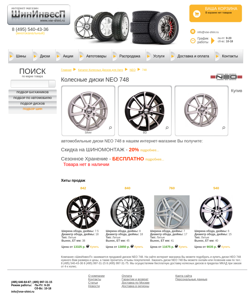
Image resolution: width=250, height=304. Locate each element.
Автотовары (92, 56)
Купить (94, 246)
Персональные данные (191, 279)
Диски (41, 56)
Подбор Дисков (32, 103)
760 (172, 188)
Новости (94, 286)
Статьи (93, 282)
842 (83, 188)
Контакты (226, 56)
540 (216, 188)
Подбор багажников (32, 92)
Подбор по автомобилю (32, 98)
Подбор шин (32, 109)
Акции (64, 56)
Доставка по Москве (136, 282)
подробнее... (149, 150)
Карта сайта (184, 275)
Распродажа (126, 56)
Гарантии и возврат (135, 279)
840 (127, 188)
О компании (96, 275)
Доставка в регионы (135, 286)
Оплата (127, 275)
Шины (17, 56)
